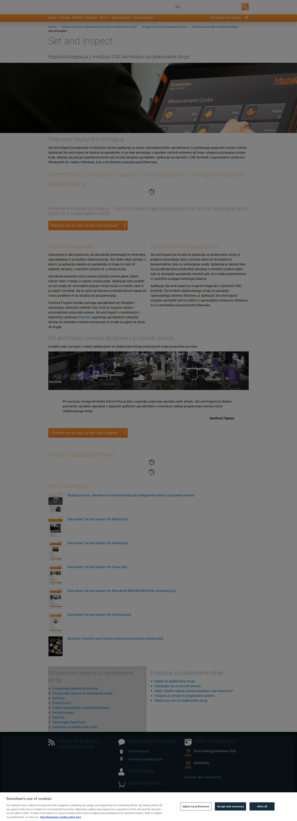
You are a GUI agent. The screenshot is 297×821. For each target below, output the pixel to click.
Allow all (262, 812)
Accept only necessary (230, 812)
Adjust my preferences (195, 812)
